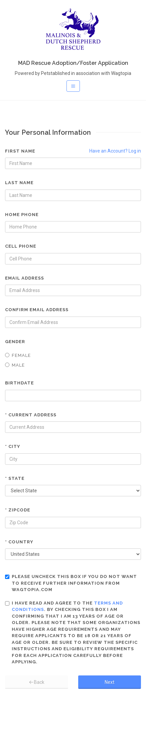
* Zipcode (17, 509)
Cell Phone (20, 246)
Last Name (19, 182)
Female (18, 355)
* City (12, 446)
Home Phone (22, 214)
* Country (19, 541)
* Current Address (30, 414)
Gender (15, 341)
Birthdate (19, 382)
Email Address (24, 278)
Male (15, 365)
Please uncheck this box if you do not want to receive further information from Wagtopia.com (71, 583)
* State (15, 478)
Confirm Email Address (36, 309)
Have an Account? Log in (115, 151)
